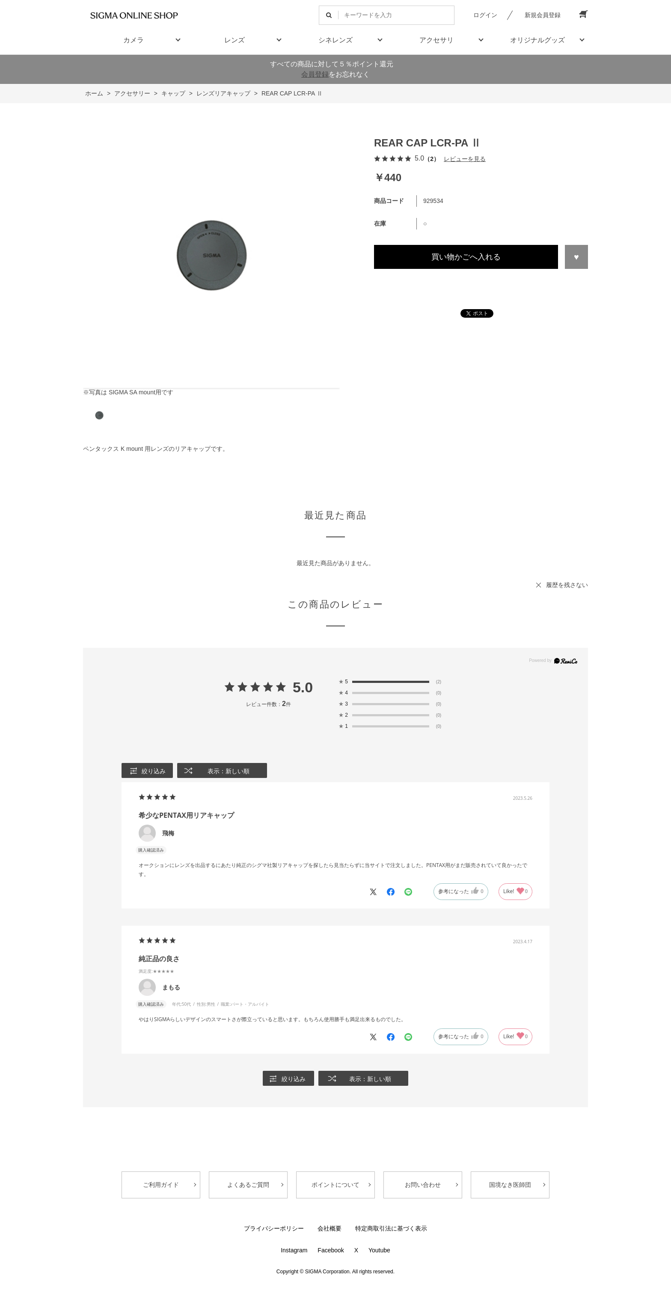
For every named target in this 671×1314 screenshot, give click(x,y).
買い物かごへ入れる (466, 257)
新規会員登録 (543, 15)
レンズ (234, 40)
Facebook (331, 1250)
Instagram (294, 1250)
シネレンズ (335, 40)
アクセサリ (436, 40)
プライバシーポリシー (274, 1228)
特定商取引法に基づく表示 (391, 1228)
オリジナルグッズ (537, 40)
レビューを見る (465, 158)
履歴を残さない (567, 584)
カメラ (133, 40)
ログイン (485, 15)
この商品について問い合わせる (481, 284)
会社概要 (329, 1228)
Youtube (379, 1250)
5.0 (303, 687)
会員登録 (315, 74)
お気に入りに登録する (576, 257)
